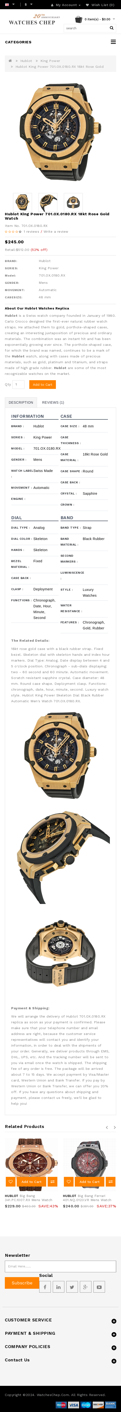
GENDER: (12, 283)
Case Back (70, 482)
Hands (17, 550)
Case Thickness (70, 440)
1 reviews (31, 231)
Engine (18, 499)
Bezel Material (20, 564)
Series (17, 437)
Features (69, 622)
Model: (10, 275)
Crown (67, 504)
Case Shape (71, 471)
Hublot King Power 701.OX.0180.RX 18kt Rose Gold (59, 67)
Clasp (17, 589)
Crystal (68, 493)
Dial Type (20, 527)
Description (21, 402)
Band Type (70, 527)
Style (66, 589)
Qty (8, 384)
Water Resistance (71, 608)
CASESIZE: (14, 297)
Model (17, 448)
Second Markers (69, 558)
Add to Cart (42, 384)
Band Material (69, 541)
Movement (21, 487)
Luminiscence (71, 575)
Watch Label (22, 473)
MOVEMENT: (15, 290)
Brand (17, 426)
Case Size (69, 426)
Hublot (26, 61)
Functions (21, 600)
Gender (18, 459)
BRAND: (11, 261)
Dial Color (21, 538)
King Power (50, 61)
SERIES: (11, 268)
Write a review (56, 231)
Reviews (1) (53, 402)
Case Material (69, 457)
